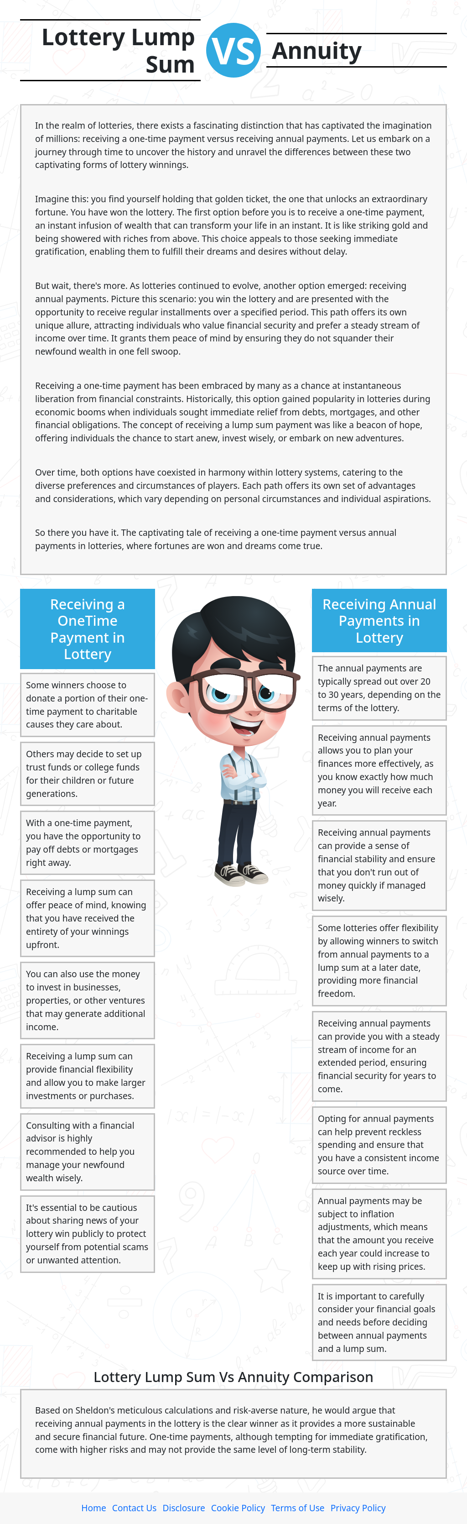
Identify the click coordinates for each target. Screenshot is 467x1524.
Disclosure (183, 1508)
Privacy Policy (358, 1508)
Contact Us (134, 1508)
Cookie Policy (238, 1508)
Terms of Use (297, 1508)
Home (93, 1508)
